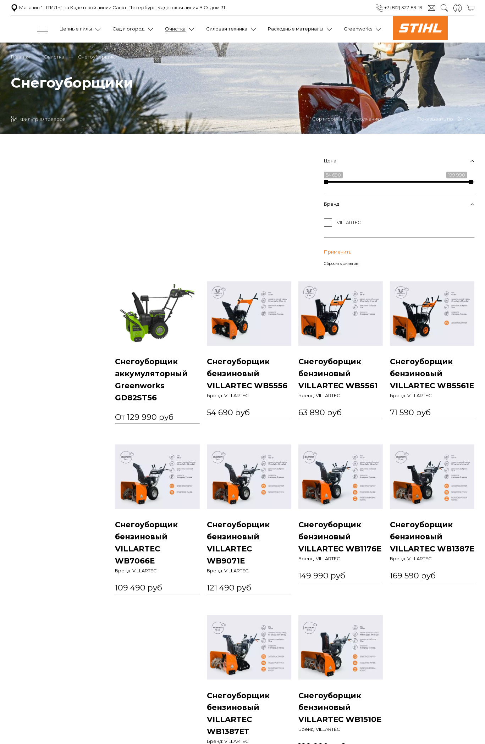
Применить (24, 248)
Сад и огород (128, 29)
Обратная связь (333, 699)
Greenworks (358, 29)
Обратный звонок (242, 729)
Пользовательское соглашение (198, 699)
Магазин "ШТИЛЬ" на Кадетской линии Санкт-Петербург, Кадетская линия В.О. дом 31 (118, 7)
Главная (20, 56)
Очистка (175, 29)
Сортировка (327, 118)
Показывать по (435, 118)
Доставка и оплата (408, 699)
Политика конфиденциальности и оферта (104, 699)
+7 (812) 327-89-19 (399, 7)
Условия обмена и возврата (276, 699)
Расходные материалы (295, 29)
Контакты (369, 699)
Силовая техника (226, 29)
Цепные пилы (76, 29)
